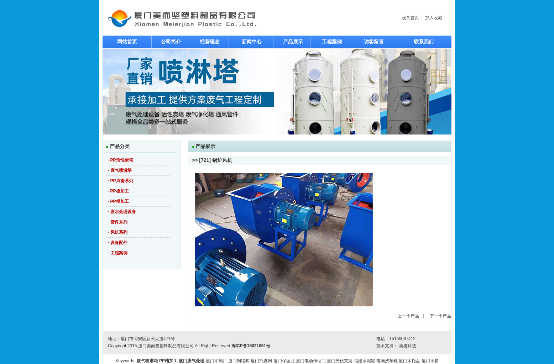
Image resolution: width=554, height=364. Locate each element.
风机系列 (118, 232)
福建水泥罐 (364, 360)
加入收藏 (433, 17)
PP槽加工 (119, 201)
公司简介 (171, 41)
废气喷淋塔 (121, 170)
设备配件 (118, 242)
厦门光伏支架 (339, 360)
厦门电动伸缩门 (311, 360)
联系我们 (424, 41)
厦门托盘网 (261, 360)
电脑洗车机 (387, 360)
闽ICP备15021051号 (250, 345)
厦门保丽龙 (284, 360)
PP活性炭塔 (121, 160)
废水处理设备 (123, 211)
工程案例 (332, 41)
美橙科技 (407, 345)
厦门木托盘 (409, 360)
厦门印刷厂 (216, 360)
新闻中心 (252, 41)
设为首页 (410, 17)
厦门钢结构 (239, 360)
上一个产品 (408, 315)
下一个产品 (440, 315)
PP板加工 (119, 191)
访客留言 (374, 41)
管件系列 (118, 222)
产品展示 (293, 41)
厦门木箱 (430, 360)
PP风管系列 (121, 180)
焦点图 (277, 91)
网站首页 (127, 41)
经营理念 (210, 41)
